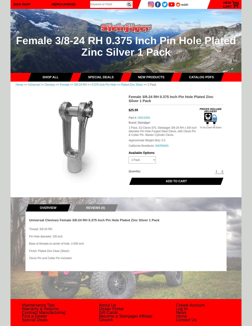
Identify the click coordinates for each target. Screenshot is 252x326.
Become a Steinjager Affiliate (125, 316)
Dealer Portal (111, 308)
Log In (182, 308)
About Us (107, 305)
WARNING (162, 145)
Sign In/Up (21, 4)
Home (19, 84)
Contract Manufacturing (43, 312)
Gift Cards (108, 312)
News (181, 312)
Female (64, 84)
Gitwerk (106, 319)
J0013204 (144, 117)
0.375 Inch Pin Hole (104, 84)
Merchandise (64, 4)
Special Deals (35, 319)
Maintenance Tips (38, 305)
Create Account (190, 305)
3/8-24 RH (80, 84)
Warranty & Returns (40, 308)
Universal (34, 84)
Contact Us (186, 319)
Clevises (50, 84)
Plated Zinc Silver (132, 84)
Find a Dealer (34, 316)
